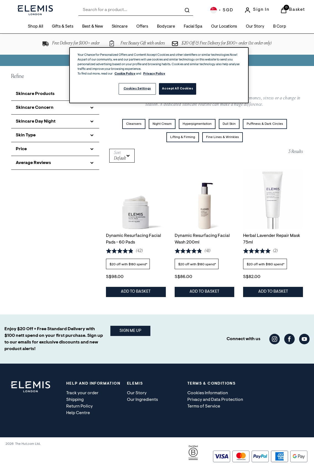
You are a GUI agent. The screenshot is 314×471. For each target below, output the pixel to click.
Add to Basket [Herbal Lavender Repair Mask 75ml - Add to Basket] (273, 292)
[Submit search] (187, 10)
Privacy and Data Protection (215, 400)
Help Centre (78, 413)
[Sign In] (256, 10)
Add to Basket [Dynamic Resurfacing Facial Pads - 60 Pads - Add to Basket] (136, 292)
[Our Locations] (224, 27)
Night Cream (162, 124)
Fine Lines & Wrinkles (222, 137)
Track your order (82, 393)
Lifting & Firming (182, 137)
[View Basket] (292, 10)
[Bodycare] (166, 27)
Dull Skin (229, 124)
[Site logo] (35, 10)
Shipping (75, 400)
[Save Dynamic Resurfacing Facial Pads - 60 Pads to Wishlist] (157, 177)
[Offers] (142, 27)
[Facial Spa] (193, 27)
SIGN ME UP (130, 331)
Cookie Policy (125, 73)
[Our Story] (255, 27)
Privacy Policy (154, 73)
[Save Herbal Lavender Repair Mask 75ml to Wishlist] (295, 177)
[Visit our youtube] (304, 339)
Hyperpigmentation (197, 124)
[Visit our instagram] (274, 339)
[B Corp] (280, 27)
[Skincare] (119, 27)
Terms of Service (203, 406)
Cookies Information (207, 393)
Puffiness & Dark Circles (265, 124)
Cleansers (134, 124)
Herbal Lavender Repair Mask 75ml (271, 238)
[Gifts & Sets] (62, 27)
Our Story (137, 393)
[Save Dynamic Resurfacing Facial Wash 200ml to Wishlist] (226, 177)
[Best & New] (92, 27)
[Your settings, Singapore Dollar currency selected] (221, 10)
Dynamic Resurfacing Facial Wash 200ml (202, 238)
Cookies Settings (137, 88)
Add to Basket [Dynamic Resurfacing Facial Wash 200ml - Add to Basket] (204, 292)
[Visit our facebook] (289, 339)
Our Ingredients (142, 400)
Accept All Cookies (177, 88)
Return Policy (79, 406)
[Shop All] (35, 27)
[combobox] (135, 10)
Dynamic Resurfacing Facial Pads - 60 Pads (133, 238)
